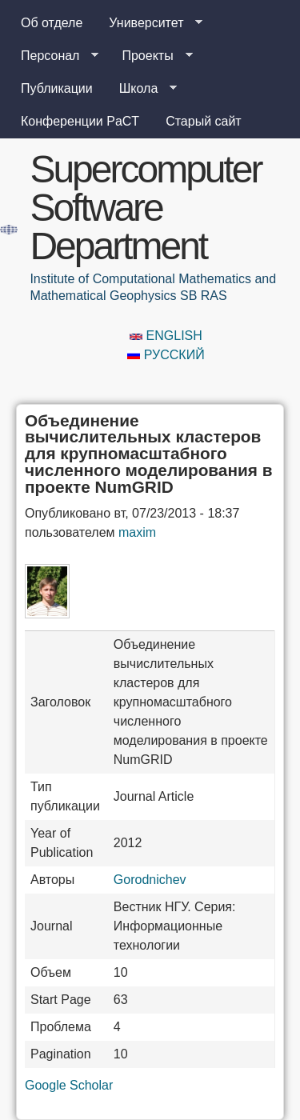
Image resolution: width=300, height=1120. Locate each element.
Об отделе (51, 23)
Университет (149, 23)
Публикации (57, 88)
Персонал (53, 56)
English (166, 335)
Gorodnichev (150, 879)
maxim (137, 532)
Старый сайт (204, 121)
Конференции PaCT (80, 121)
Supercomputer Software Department (145, 207)
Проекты (150, 56)
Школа (142, 89)
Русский (165, 355)
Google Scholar (69, 1085)
